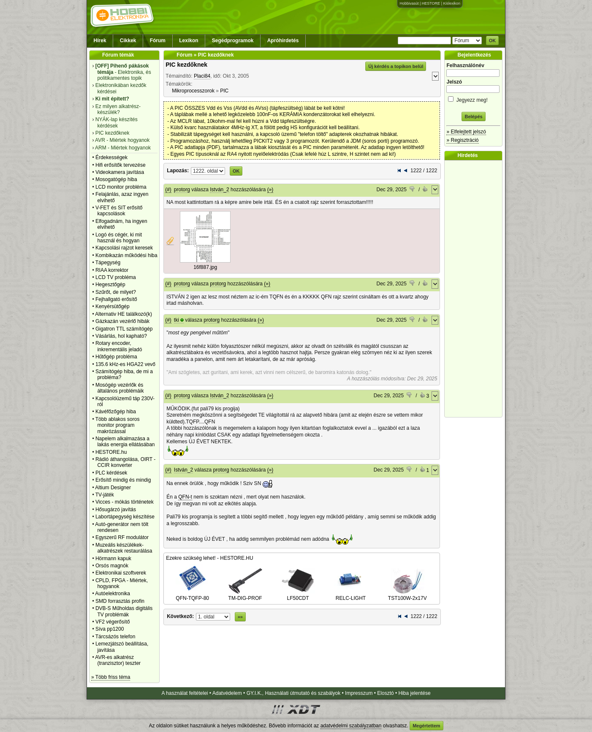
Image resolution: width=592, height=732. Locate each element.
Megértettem (426, 725)
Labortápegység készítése (125, 517)
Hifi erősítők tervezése (120, 165)
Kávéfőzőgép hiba (115, 412)
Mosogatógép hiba (116, 179)
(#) (168, 189)
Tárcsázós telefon (115, 637)
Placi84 (202, 76)
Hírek (100, 40)
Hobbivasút (408, 3)
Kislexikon (451, 3)
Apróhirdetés (283, 40)
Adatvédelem (227, 693)
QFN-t (185, 497)
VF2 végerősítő (112, 622)
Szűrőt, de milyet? (115, 292)
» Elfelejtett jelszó (466, 132)
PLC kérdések (111, 473)
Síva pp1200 (109, 629)
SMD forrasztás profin (119, 601)
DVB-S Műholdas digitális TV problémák (123, 611)
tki (176, 320)
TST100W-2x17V (407, 595)
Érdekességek (111, 157)
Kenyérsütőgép (112, 306)
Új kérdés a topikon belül (395, 66)
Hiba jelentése (415, 693)
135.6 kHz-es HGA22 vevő (125, 364)
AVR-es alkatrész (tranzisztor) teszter (118, 660)
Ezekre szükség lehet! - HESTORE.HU (209, 558)
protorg (182, 189)
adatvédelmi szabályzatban (351, 726)
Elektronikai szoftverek (120, 573)
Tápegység (107, 263)
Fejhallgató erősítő (116, 299)
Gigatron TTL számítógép (123, 329)
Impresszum (358, 693)
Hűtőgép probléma (116, 357)
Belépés (473, 116)
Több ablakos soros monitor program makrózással (117, 425)
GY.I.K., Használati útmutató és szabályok (294, 693)
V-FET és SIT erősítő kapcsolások (119, 211)
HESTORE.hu (111, 452)
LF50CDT (298, 595)
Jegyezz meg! (473, 98)
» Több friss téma (110, 677)
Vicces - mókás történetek (124, 502)
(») (270, 189)
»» (240, 616)
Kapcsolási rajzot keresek (124, 248)
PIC (224, 91)
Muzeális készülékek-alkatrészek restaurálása (123, 548)
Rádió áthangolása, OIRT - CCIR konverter (125, 462)
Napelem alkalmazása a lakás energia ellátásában (125, 441)
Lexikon (188, 40)
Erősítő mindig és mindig (123, 480)
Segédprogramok (233, 40)
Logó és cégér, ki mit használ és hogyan (118, 238)
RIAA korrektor (111, 270)
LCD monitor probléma (121, 187)
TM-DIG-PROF (245, 595)
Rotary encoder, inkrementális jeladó (118, 346)
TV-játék (104, 495)
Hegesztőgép (110, 284)
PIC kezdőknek (186, 64)
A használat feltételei (184, 693)
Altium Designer (113, 488)
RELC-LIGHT (351, 595)
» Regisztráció (462, 140)
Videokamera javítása (119, 172)
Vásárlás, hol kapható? (121, 336)
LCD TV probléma (115, 277)
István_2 (219, 189)
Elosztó (385, 693)
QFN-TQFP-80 (192, 595)
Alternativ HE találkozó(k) (123, 314)
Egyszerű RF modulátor (122, 537)
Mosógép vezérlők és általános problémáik (119, 388)
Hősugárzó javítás (115, 509)
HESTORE (431, 3)
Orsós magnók (111, 566)
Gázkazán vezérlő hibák (122, 321)
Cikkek (128, 40)
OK (492, 40)
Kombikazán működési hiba (126, 255)
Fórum (158, 40)
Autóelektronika (112, 593)
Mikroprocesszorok (193, 91)
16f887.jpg (205, 267)
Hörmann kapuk (113, 558)
